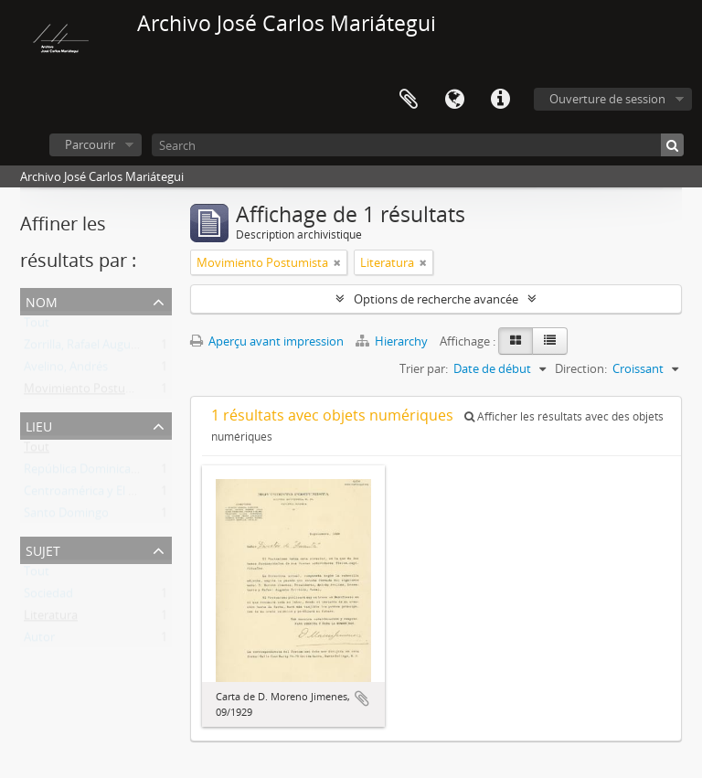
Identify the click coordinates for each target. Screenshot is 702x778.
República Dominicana (84, 472)
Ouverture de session (607, 99)
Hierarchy (393, 341)
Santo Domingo (66, 516)
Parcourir (90, 144)
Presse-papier (408, 100)
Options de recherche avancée (436, 299)
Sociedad (48, 597)
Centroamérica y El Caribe (93, 494)
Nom (42, 300)
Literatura (51, 619)
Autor (39, 641)
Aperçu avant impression (267, 341)
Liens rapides (500, 100)
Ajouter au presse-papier (362, 698)
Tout (36, 326)
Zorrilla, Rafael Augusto (86, 348)
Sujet (43, 549)
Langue (454, 100)
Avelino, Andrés (66, 370)
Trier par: (423, 368)
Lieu (39, 424)
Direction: (581, 368)
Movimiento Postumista (89, 392)
